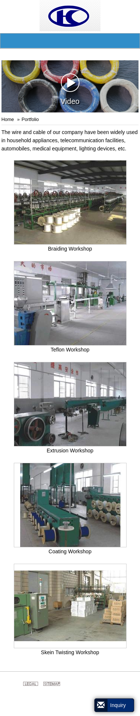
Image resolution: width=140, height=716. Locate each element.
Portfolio (30, 119)
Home (7, 119)
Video (70, 89)
